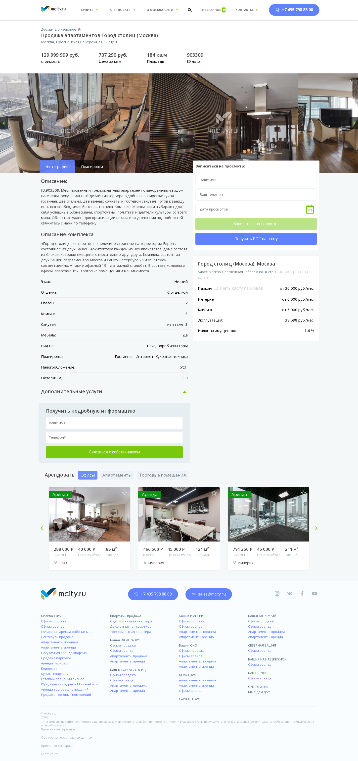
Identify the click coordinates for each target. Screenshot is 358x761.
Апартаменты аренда (58, 647)
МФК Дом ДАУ (259, 692)
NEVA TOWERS (190, 675)
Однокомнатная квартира (131, 621)
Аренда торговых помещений (65, 689)
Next (314, 529)
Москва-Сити (51, 616)
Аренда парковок (55, 663)
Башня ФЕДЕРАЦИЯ (125, 640)
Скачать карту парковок (239, 288)
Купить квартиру (54, 673)
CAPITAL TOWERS (192, 699)
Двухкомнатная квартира (130, 626)
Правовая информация (58, 729)
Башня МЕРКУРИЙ (262, 616)
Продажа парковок (56, 658)
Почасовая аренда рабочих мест (67, 631)
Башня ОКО (188, 645)
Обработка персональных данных (66, 737)
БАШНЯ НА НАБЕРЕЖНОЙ (267, 659)
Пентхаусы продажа (57, 637)
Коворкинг (49, 668)
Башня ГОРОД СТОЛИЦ (128, 669)
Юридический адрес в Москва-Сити (69, 684)
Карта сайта (49, 754)
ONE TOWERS (258, 686)
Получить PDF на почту (256, 239)
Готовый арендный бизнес (62, 679)
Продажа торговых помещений (66, 694)
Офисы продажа (54, 621)
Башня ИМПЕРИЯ (192, 616)
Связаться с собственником (114, 452)
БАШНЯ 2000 (257, 673)
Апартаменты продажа (59, 642)
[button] (4, 123)
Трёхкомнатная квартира (130, 631)
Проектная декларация (58, 746)
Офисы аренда (52, 626)
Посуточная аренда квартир (64, 653)
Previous (43, 529)
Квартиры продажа (125, 616)
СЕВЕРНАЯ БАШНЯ (262, 645)
